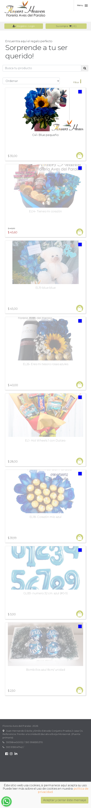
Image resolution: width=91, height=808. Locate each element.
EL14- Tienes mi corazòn (45, 211)
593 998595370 (34, 742)
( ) (66, 26)
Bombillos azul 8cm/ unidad (45, 669)
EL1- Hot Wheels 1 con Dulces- (45, 440)
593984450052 (14, 742)
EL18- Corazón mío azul (45, 517)
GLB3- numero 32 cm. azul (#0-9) (45, 593)
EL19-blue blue (45, 287)
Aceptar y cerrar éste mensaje (64, 800)
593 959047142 (14, 747)
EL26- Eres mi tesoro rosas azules (45, 364)
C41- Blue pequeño (45, 135)
